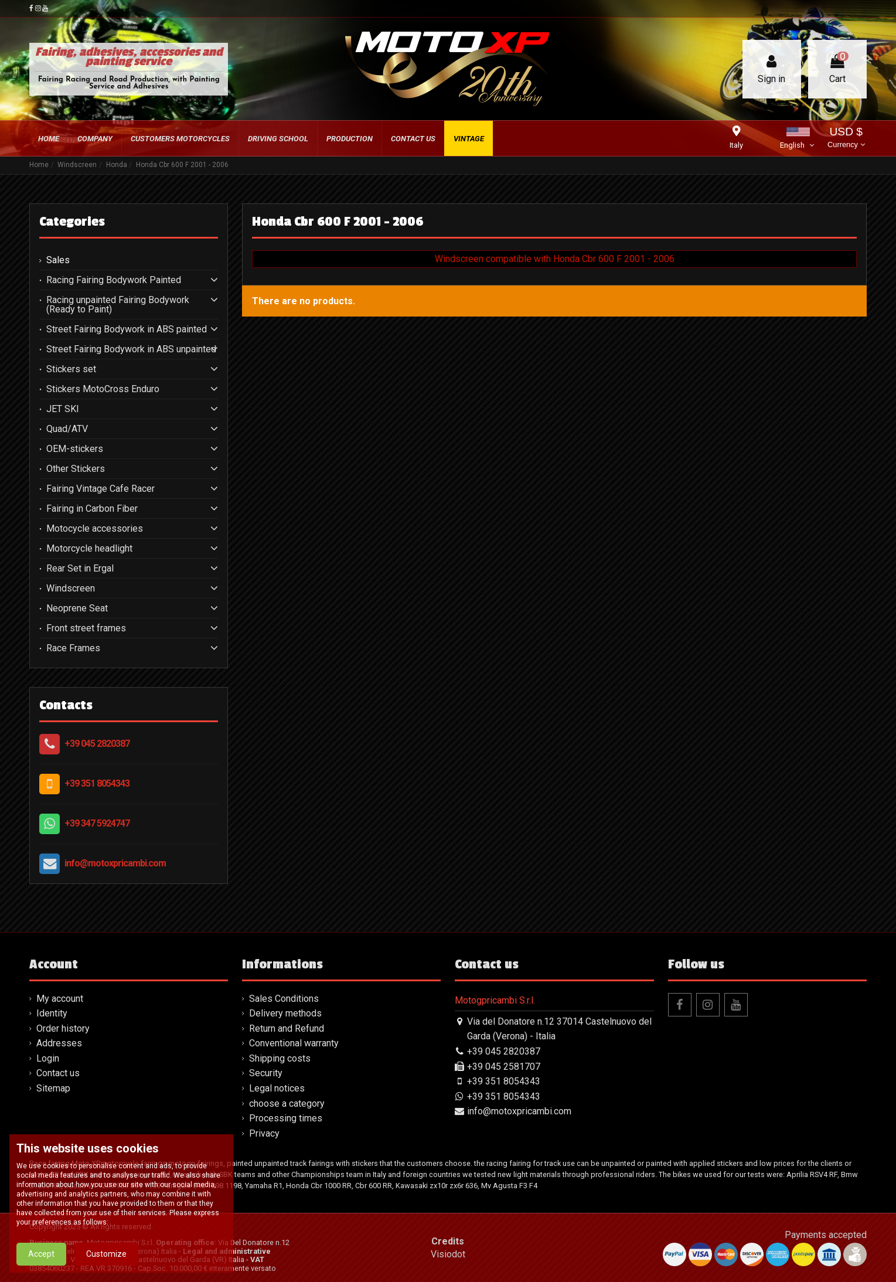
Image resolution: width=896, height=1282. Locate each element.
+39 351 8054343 (97, 783)
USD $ (845, 138)
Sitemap (53, 1088)
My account (59, 998)
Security (265, 1073)
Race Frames (73, 648)
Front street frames (86, 628)
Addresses (59, 1043)
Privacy (264, 1133)
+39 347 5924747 (97, 823)
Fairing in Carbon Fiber (92, 509)
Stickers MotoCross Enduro (102, 389)
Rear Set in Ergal (80, 568)
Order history (63, 1028)
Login (47, 1058)
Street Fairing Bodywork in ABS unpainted (131, 349)
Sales (58, 260)
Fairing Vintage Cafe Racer (100, 489)
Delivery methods (285, 1013)
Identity (51, 1013)
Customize (106, 1264)
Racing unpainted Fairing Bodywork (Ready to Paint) (117, 304)
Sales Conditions (284, 998)
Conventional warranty (294, 1043)
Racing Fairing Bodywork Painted (113, 280)
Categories (72, 221)
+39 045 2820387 (97, 743)
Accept (41, 1264)
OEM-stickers (74, 449)
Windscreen (70, 588)
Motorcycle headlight (89, 548)
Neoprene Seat (77, 608)
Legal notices (277, 1088)
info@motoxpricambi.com (115, 863)
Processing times (285, 1118)
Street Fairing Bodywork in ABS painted (126, 329)
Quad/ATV (67, 429)
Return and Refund (286, 1028)
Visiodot (448, 1254)
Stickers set (71, 369)
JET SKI (62, 409)
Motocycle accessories (94, 528)
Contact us (58, 1073)
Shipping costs (280, 1058)
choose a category (287, 1103)
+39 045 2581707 (503, 1066)
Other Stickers (75, 469)
